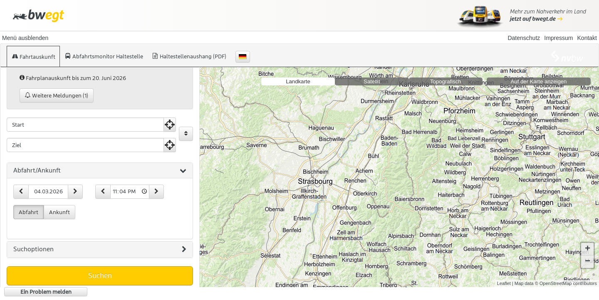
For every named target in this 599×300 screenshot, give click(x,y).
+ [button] (587, 249)
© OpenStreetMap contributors (566, 283)
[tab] (100, 171)
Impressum (558, 38)
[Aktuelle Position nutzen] (169, 125)
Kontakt (587, 38)
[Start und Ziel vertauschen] (186, 134)
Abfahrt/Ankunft (99, 171)
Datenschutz (523, 38)
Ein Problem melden (46, 292)
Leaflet (504, 283)
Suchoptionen (99, 249)
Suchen (100, 275)
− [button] (587, 261)
